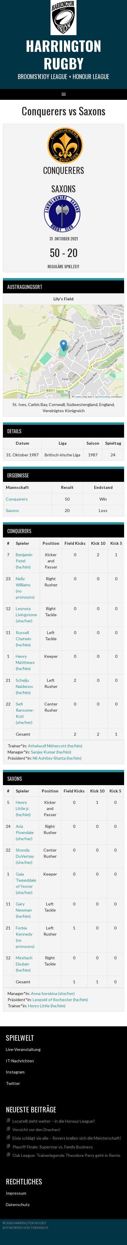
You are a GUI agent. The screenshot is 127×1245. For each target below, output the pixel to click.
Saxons (12, 510)
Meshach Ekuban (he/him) (24, 963)
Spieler (22, 543)
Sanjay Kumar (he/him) (51, 751)
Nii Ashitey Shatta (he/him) (57, 758)
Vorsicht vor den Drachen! (36, 1129)
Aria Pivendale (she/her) (25, 832)
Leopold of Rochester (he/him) (60, 999)
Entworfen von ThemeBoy (25, 1227)
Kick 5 (116, 543)
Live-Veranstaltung (23, 1049)
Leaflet (76, 396)
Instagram (15, 1071)
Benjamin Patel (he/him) (24, 560)
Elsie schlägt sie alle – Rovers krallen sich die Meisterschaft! (67, 1138)
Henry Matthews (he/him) (25, 662)
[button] (63, 346)
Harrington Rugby (63, 54)
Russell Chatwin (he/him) (23, 638)
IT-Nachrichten (20, 1060)
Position (51, 543)
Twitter (13, 1083)
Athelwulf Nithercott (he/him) (55, 745)
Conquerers (17, 498)
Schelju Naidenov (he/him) (24, 686)
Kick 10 (98, 543)
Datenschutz (17, 1204)
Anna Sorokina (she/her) (53, 993)
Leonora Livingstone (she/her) (26, 614)
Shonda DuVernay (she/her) (25, 856)
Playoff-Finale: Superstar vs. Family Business (53, 1146)
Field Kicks (75, 543)
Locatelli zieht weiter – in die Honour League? (54, 1121)
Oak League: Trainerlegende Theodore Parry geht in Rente (66, 1155)
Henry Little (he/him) (46, 1005)
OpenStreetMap (102, 396)
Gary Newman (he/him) (24, 910)
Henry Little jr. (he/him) (23, 808)
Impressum (16, 1193)
